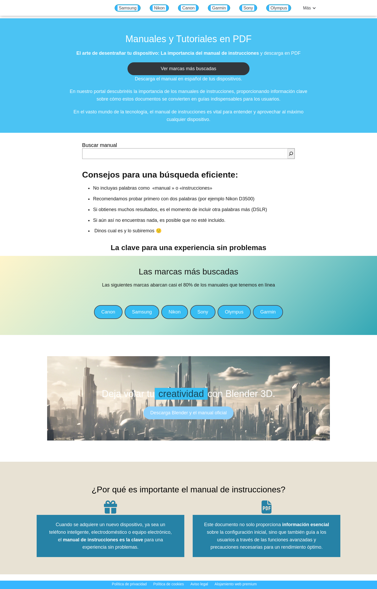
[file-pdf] (266, 507)
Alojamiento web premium (236, 584)
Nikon (159, 8)
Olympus (278, 8)
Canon (188, 8)
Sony (248, 8)
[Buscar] (291, 153)
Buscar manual (99, 145)
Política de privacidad (129, 584)
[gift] (110, 507)
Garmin (219, 8)
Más (307, 8)
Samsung (128, 8)
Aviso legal (199, 584)
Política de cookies (168, 584)
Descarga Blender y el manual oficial (188, 412)
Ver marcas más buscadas (188, 68)
